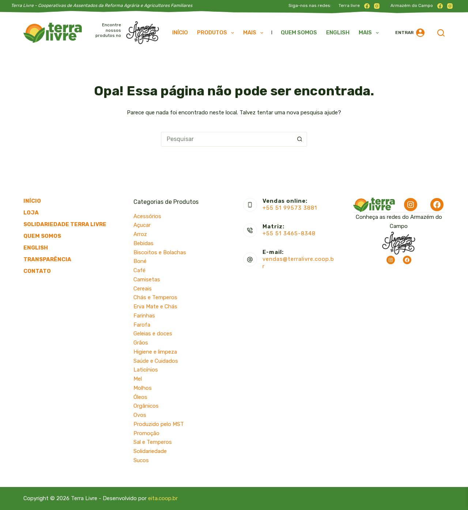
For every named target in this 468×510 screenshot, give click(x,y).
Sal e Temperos (152, 442)
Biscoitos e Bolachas (159, 252)
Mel (137, 379)
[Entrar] (410, 32)
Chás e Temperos (155, 297)
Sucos (141, 460)
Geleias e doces (152, 333)
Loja (31, 212)
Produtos (217, 32)
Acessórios (147, 216)
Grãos (140, 342)
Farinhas (144, 315)
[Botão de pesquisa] (299, 139)
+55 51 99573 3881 (290, 208)
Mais (254, 32)
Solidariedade (150, 451)
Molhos (142, 388)
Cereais (142, 288)
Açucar (142, 225)
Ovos (139, 415)
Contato (37, 271)
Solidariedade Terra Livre (64, 224)
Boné (140, 261)
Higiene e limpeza (155, 352)
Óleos (140, 397)
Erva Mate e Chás (155, 306)
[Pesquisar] (441, 33)
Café (139, 270)
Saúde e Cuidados (155, 361)
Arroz (140, 234)
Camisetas (146, 279)
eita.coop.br (163, 498)
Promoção (146, 433)
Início (180, 32)
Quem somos (299, 32)
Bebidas (143, 243)
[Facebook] (367, 6)
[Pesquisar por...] (226, 139)
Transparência (47, 259)
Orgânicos (146, 406)
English (338, 32)
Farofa (141, 324)
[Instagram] (377, 6)
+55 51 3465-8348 (289, 233)
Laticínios (145, 369)
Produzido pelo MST (158, 424)
